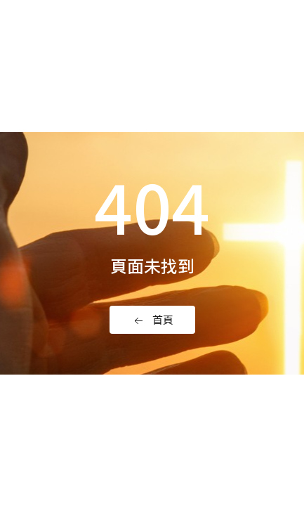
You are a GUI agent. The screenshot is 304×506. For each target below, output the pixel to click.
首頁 (152, 320)
